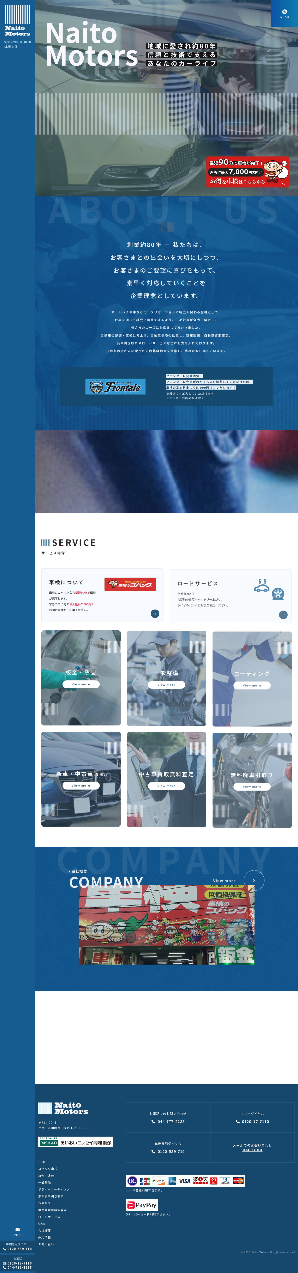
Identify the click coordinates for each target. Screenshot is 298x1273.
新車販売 (44, 1203)
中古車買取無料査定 (52, 1210)
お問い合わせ (47, 1244)
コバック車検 (47, 1169)
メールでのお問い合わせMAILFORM (252, 1148)
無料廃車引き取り (51, 1196)
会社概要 (44, 1230)
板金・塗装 (46, 1176)
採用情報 (44, 1237)
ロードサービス (49, 1217)
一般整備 (44, 1182)
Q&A (41, 1224)
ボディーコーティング (54, 1189)
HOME (43, 1162)
